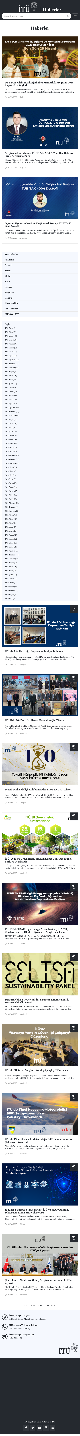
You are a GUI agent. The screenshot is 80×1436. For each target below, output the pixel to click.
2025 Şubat (11, 384)
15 (37, 1306)
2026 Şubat (11, 336)
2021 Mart (10, 571)
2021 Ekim (11, 543)
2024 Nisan (11, 423)
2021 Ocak (11, 579)
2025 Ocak (11, 388)
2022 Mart (10, 523)
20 (55, 1306)
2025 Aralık (11, 344)
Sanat (7, 281)
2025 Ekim (11, 352)
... (20, 1306)
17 (44, 1306)
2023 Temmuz (12, 459)
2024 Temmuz (12, 412)
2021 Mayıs (11, 563)
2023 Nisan (10, 471)
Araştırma (9, 292)
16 (41, 1306)
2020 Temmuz (11, 591)
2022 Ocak (11, 531)
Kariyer (8, 287)
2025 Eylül (11, 356)
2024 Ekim (11, 400)
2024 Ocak (11, 435)
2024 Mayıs (11, 420)
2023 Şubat (10, 479)
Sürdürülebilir (11, 303)
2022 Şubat (10, 527)
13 (31, 1306)
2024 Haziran (12, 416)
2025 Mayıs (11, 372)
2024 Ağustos (12, 408)
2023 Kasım (11, 443)
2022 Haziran (12, 511)
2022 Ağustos (12, 503)
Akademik (9, 260)
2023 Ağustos (12, 455)
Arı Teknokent (11, 309)
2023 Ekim (11, 447)
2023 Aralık (11, 439)
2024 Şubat (11, 431)
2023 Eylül (11, 451)
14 (34, 1306)
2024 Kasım (11, 396)
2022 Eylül (11, 499)
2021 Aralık (11, 535)
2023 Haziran (12, 463)
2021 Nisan (11, 567)
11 (24, 1306)
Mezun (8, 270)
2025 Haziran (12, 368)
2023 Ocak (11, 483)
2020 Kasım (11, 587)
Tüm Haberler (11, 254)
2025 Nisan (11, 376)
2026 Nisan (10, 328)
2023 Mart (10, 475)
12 (27, 1306)
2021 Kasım (11, 539)
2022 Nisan (11, 519)
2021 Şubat (11, 575)
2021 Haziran (12, 559)
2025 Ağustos (12, 360)
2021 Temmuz (12, 555)
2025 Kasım (11, 348)
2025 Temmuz (12, 364)
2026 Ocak (11, 340)
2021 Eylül (11, 547)
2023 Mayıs (11, 467)
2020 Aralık (11, 583)
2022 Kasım (11, 491)
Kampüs (9, 298)
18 (48, 1306)
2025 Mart (10, 380)
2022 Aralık (11, 487)
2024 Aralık (11, 392)
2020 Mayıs (10, 595)
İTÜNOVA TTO (12, 314)
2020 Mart (10, 599)
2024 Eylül (11, 404)
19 (51, 1306)
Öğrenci (8, 265)
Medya (8, 276)
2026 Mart (10, 332)
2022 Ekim (11, 495)
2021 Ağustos (12, 551)
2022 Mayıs (11, 515)
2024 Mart (10, 427)
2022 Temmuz (11, 507)
